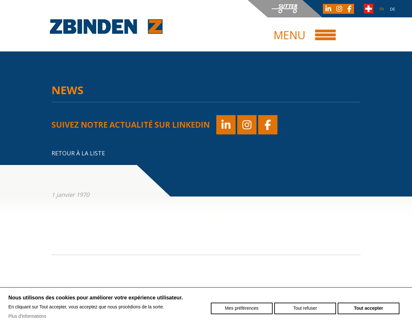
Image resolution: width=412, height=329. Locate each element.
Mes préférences (241, 308)
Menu (289, 35)
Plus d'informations (27, 316)
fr (381, 9)
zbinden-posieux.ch (106, 26)
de (392, 9)
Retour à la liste (78, 153)
